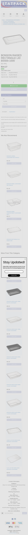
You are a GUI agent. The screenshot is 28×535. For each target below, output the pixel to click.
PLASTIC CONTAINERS (8, 21)
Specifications (12, 111)
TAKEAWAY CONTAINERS (9, 22)
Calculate (14, 106)
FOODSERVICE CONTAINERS (13, 20)
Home (3, 20)
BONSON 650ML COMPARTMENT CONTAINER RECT (14, 213)
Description (4, 111)
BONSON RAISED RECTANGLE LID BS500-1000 (14, 24)
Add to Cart (14, 85)
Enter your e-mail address (14, 511)
